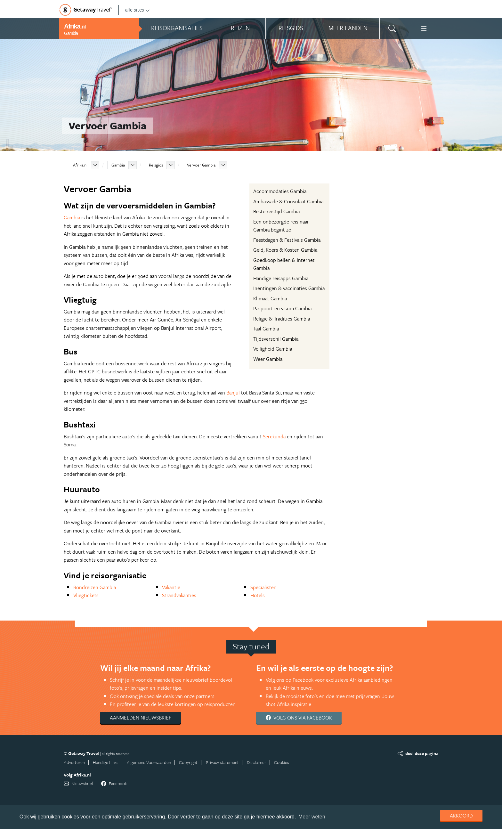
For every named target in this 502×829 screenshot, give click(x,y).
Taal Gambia (266, 328)
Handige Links (105, 762)
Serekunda (274, 436)
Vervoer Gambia (201, 165)
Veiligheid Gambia (272, 349)
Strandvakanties (179, 595)
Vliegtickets (86, 595)
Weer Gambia (267, 359)
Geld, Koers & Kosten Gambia (285, 250)
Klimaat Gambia (270, 298)
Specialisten (263, 587)
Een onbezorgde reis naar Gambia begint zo (281, 226)
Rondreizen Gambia (94, 587)
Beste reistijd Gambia (276, 211)
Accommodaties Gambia (279, 191)
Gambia (118, 165)
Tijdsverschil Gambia (275, 339)
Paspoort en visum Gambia (282, 308)
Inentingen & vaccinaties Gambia (289, 288)
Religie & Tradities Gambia (281, 318)
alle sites (137, 9)
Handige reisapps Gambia (280, 278)
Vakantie (171, 587)
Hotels (257, 595)
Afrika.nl (80, 165)
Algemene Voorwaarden (149, 762)
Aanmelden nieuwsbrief (140, 717)
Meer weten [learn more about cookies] (311, 816)
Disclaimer (256, 762)
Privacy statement (222, 762)
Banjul (233, 392)
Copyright (188, 762)
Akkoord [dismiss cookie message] (461, 815)
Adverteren (74, 762)
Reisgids (156, 165)
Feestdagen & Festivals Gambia (286, 240)
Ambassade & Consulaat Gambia (288, 201)
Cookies (281, 762)
